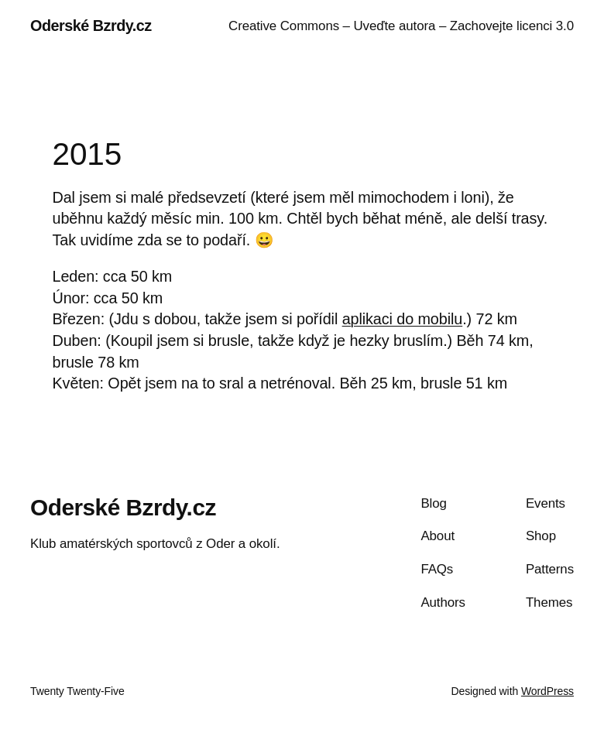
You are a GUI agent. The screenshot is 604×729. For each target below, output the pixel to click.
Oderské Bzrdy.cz (91, 25)
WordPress (547, 691)
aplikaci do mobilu (402, 318)
